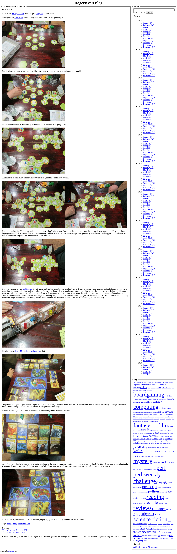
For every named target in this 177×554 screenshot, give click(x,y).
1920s (134, 382)
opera (144, 469)
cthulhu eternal (137, 414)
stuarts (157, 526)
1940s (141, 382)
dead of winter (148, 414)
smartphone (166, 524)
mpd (152, 456)
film (163, 425)
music (162, 456)
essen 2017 (139, 419)
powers (159, 487)
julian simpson (152, 447)
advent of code (150, 385)
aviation (169, 387)
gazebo (170, 430)
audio (158, 387)
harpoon (170, 433)
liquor (161, 451)
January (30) (148, 365)
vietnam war (165, 535)
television (147, 528)
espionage (162, 416)
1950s (145, 382)
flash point (145, 430)
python (153, 491)
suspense (135, 529)
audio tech (164, 387)
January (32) (148, 51)
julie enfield (160, 447)
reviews (142, 508)
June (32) (146, 34)
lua (135, 455)
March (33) (147, 27)
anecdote (171, 384)
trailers (137, 535)
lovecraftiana (169, 451)
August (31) (148, 95)
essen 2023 (162, 419)
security (150, 524)
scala (158, 514)
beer (150, 390)
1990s (159, 382)
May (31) (146, 32)
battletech (141, 390)
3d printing (136, 385)
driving (140, 416)
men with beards (146, 456)
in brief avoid (154, 443)
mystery (142, 461)
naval (155, 462)
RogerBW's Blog (88, 3)
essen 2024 (168, 419)
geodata (146, 433)
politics (139, 487)
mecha (140, 456)
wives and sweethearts (153, 538)
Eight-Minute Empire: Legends (27, 351)
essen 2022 (156, 419)
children (155, 399)
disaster (155, 414)
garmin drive (164, 430)
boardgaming (12, 524)
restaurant (160, 503)
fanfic (156, 421)
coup (152, 412)
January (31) (148, 80)
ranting (136, 498)
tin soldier (162, 532)
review (165, 503)
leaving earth (153, 451)
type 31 (151, 535)
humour (146, 443)
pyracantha (145, 492)
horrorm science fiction (162, 436)
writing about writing (166, 538)
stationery (147, 526)
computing (145, 406)
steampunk (153, 526)
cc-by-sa (39, 14)
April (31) (147, 30)
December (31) (149, 47)
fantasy (141, 425)
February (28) (148, 54)
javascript (141, 446)
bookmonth (140, 399)
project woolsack (137, 492)
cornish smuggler (137, 412)
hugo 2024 (156, 441)
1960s (149, 382)
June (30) (146, 62)
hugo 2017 (153, 439)
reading (155, 497)
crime (163, 412)
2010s (166, 382)
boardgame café (18, 14)
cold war (148, 402)
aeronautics (159, 384)
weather (146, 538)
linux (158, 452)
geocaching (140, 433)
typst (160, 535)
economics (151, 416)
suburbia (162, 526)
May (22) (146, 374)
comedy (157, 401)
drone (144, 416)
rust (151, 513)
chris (160, 399)
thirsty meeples (24, 524)
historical (137, 436)
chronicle (163, 399)
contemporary (165, 408)
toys (169, 532)
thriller (156, 531)
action (143, 385)
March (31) (147, 56)
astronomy (153, 387)
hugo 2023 (151, 441)
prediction (164, 487)
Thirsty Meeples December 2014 (15, 530)
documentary (169, 414)
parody (148, 469)
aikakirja (167, 384)
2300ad (170, 382)
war (171, 535)
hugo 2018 (159, 438)
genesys (135, 433)
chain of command (147, 399)
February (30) (148, 25)
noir (159, 462)
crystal (169, 411)
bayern (146, 390)
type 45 (155, 535)
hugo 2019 (166, 439)
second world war (140, 524)
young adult (143, 540)
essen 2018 (145, 419)
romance (159, 508)
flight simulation (154, 430)
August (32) (148, 38)
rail (165, 492)
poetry (135, 487)
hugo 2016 (147, 438)
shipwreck (154, 524)
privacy (169, 487)
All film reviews (154, 547)
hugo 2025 (162, 441)
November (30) (149, 45)
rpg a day (168, 509)
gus (166, 433)
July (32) (146, 36)
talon (139, 529)
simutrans (160, 524)
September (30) (149, 69)
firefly (170, 427)
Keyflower (19, 18)
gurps (156, 432)
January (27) (148, 23)
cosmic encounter (146, 412)
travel (143, 535)
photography (161, 482)
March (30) (147, 227)
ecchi (147, 416)
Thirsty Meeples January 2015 (14, 532)
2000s (162, 382)
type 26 (147, 535)
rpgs (136, 513)
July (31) (146, 65)
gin (149, 433)
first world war (137, 430)
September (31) (149, 40)
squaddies (142, 526)
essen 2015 (167, 416)
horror (152, 435)
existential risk (140, 421)
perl (161, 467)
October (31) (148, 43)
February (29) (148, 82)
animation (136, 388)
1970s (152, 382)
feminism (153, 427)
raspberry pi (143, 498)
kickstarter (165, 447)
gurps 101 (162, 433)
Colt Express (27, 289)
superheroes (167, 526)
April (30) (147, 58)
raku (169, 491)
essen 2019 (150, 419)
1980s (156, 382)
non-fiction (165, 462)
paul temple (153, 469)
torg (167, 532)
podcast (170, 482)
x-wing (135, 540)
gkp (151, 433)
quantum (161, 492)
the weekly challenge (167, 529)
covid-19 (157, 412)
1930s (138, 382)
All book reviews (140, 547)
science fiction (150, 519)
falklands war (147, 421)
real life (152, 502)
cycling (143, 414)
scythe (169, 520)
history (145, 436)
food (160, 430)
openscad (140, 469)
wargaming (138, 538)
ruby (144, 513)
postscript (149, 486)
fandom (153, 421)
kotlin (138, 451)
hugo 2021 (139, 441)
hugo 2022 (145, 441)
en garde (157, 416)
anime (143, 387)
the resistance (157, 529)
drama (135, 417)
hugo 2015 (140, 439)
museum (157, 456)
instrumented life (165, 443)
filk (157, 427)
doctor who (161, 414)
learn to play (146, 451)
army (149, 387)
